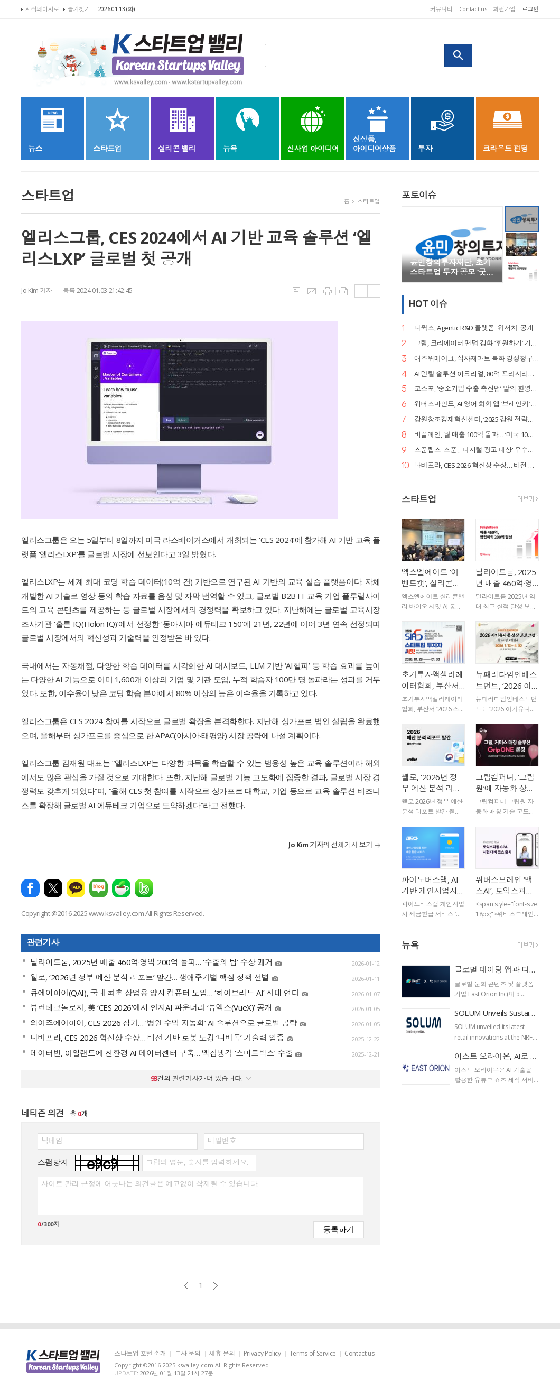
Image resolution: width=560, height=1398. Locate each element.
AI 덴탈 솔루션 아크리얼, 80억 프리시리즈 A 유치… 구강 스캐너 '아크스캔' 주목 (476, 373)
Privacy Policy (262, 1354)
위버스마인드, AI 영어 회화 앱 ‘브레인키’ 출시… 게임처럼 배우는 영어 (476, 404)
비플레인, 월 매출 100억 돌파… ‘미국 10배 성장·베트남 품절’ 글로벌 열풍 (476, 434)
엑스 (53, 888)
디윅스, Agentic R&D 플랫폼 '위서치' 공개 (474, 327)
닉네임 (52, 1140)
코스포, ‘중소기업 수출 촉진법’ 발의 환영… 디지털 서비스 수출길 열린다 (476, 388)
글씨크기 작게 (373, 291)
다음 (215, 1286)
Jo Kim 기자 (36, 290)
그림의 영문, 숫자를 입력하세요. (197, 1162)
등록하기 (338, 1229)
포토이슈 (419, 195)
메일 (311, 291)
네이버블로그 (98, 888)
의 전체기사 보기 (330, 844)
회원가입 (504, 9)
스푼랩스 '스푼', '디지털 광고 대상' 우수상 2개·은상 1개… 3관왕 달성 (476, 450)
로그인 (530, 9)
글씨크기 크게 (361, 291)
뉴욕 (410, 945)
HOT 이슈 (427, 304)
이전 (186, 1286)
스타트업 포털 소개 (140, 1354)
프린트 (327, 291)
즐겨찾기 (79, 9)
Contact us (473, 9)
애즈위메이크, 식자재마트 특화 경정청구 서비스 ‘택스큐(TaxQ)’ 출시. (476, 358)
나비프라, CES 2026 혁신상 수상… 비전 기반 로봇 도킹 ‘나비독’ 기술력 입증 (476, 465)
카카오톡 (76, 888)
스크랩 (343, 291)
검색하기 (458, 55)
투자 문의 (187, 1354)
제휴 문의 (222, 1354)
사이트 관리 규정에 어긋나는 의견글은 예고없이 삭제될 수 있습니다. (149, 1184)
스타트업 (368, 201)
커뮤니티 (441, 9)
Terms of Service (313, 1354)
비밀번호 (222, 1140)
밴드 (144, 888)
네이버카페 (121, 888)
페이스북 (30, 888)
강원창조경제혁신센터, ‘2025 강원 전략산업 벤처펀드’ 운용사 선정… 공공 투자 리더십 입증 (476, 419)
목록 (296, 291)
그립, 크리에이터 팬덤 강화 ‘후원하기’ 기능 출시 (476, 343)
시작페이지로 (42, 9)
